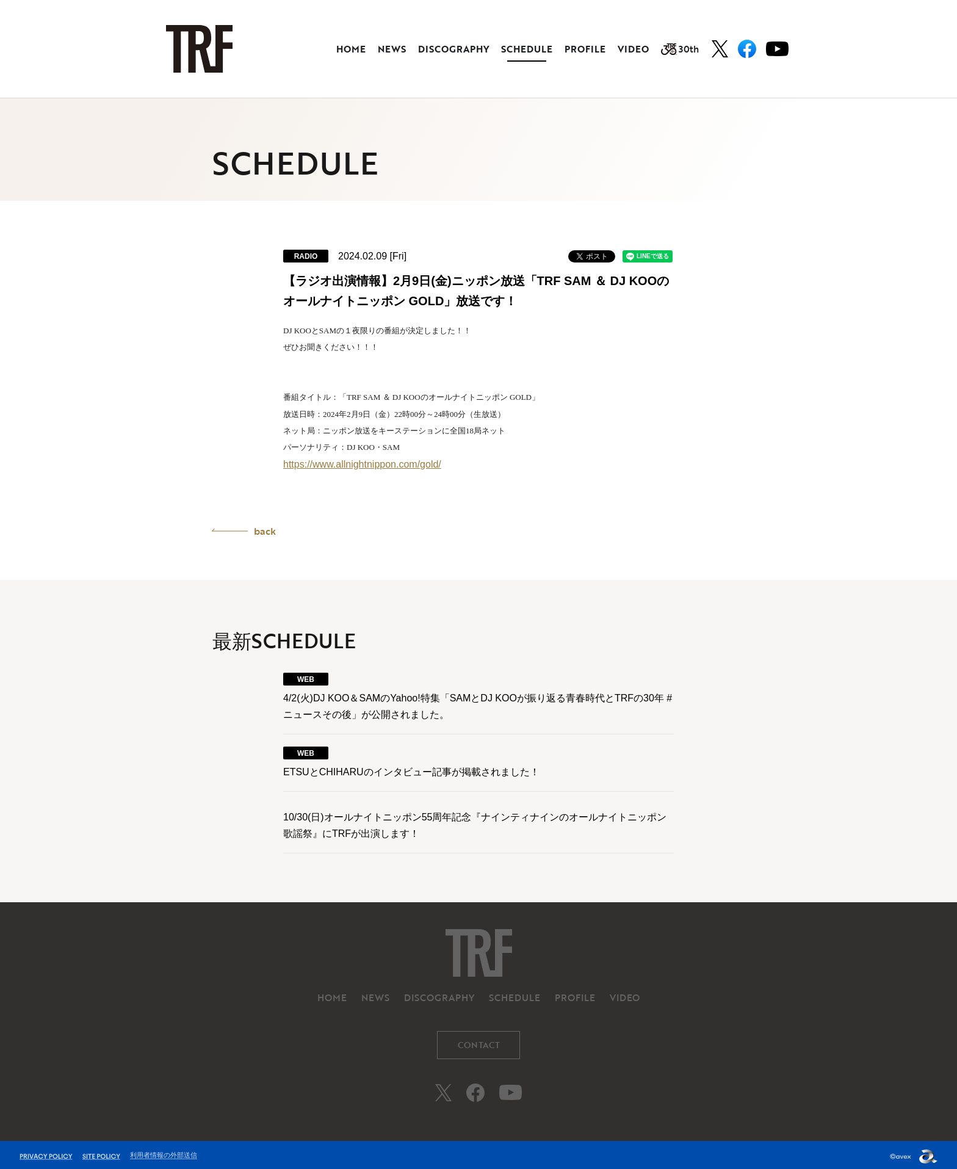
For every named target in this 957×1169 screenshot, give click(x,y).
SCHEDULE (526, 49)
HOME (351, 49)
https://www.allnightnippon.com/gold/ (362, 464)
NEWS (392, 49)
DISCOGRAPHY (453, 49)
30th (680, 49)
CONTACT (479, 1041)
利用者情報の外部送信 (163, 1152)
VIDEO (633, 49)
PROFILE (585, 49)
